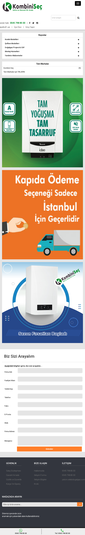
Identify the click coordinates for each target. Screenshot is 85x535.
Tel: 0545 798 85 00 (62, 531)
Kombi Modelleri (11, 39)
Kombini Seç (42, 68)
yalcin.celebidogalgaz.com (73, 479)
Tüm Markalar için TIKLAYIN (14, 72)
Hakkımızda (39, 471)
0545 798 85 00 (68, 471)
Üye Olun (17, 27)
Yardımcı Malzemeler (13, 55)
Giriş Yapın (30, 27)
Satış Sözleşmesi (13, 471)
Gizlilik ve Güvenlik (13, 479)
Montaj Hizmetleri (12, 51)
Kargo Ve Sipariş (13, 484)
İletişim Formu (40, 475)
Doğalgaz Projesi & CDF (15, 47)
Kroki (36, 484)
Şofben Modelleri (12, 43)
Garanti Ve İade (12, 475)
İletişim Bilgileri (40, 479)
